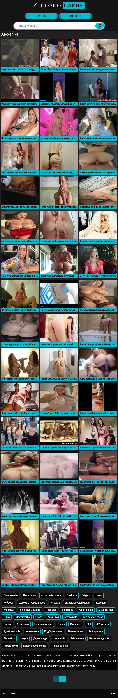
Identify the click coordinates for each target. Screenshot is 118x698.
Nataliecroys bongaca (34, 645)
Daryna (24, 638)
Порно (59, 5)
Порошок (51, 609)
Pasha (38, 617)
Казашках (53, 617)
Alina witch (9, 638)
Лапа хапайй (11, 595)
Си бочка (72, 595)
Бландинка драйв (99, 638)
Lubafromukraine (43, 624)
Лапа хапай (29, 595)
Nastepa (55, 602)
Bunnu (7, 617)
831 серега (102, 624)
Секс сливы (9, 693)
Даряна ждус (40, 638)
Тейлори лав (96, 631)
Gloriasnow (23, 624)
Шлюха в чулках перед (32, 602)
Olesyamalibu (22, 617)
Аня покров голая (93, 617)
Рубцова (8, 602)
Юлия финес (86, 609)
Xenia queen (32, 631)
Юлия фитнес (105, 609)
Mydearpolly (70, 617)
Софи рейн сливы (51, 595)
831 (89, 624)
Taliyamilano (77, 638)
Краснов (101, 602)
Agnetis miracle (12, 631)
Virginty (86, 595)
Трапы (61, 624)
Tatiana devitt (11, 645)
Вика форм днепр (30, 609)
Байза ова (67, 609)
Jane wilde (59, 638)
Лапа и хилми (75, 631)
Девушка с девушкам (77, 602)
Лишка (7, 624)
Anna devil (9, 609)
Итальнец (75, 624)
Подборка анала (53, 631)
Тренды (41, 16)
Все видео (75, 16)
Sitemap (112, 694)
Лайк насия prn (60, 645)
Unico (99, 595)
